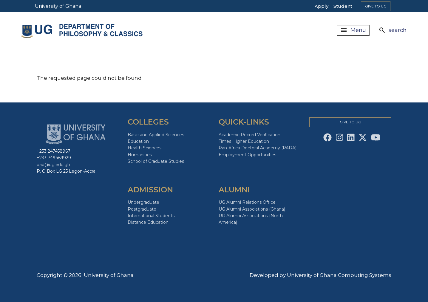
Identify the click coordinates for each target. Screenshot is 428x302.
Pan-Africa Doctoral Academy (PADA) (257, 148)
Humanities (140, 154)
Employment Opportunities (247, 154)
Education (138, 141)
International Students (151, 215)
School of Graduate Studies (156, 161)
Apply (321, 6)
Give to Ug (376, 6)
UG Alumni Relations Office (247, 202)
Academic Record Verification (249, 134)
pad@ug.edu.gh (53, 164)
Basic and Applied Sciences (156, 134)
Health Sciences (144, 148)
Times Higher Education (244, 141)
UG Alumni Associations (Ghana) (252, 209)
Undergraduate (143, 202)
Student (342, 6)
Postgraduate (142, 209)
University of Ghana (58, 6)
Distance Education (148, 222)
